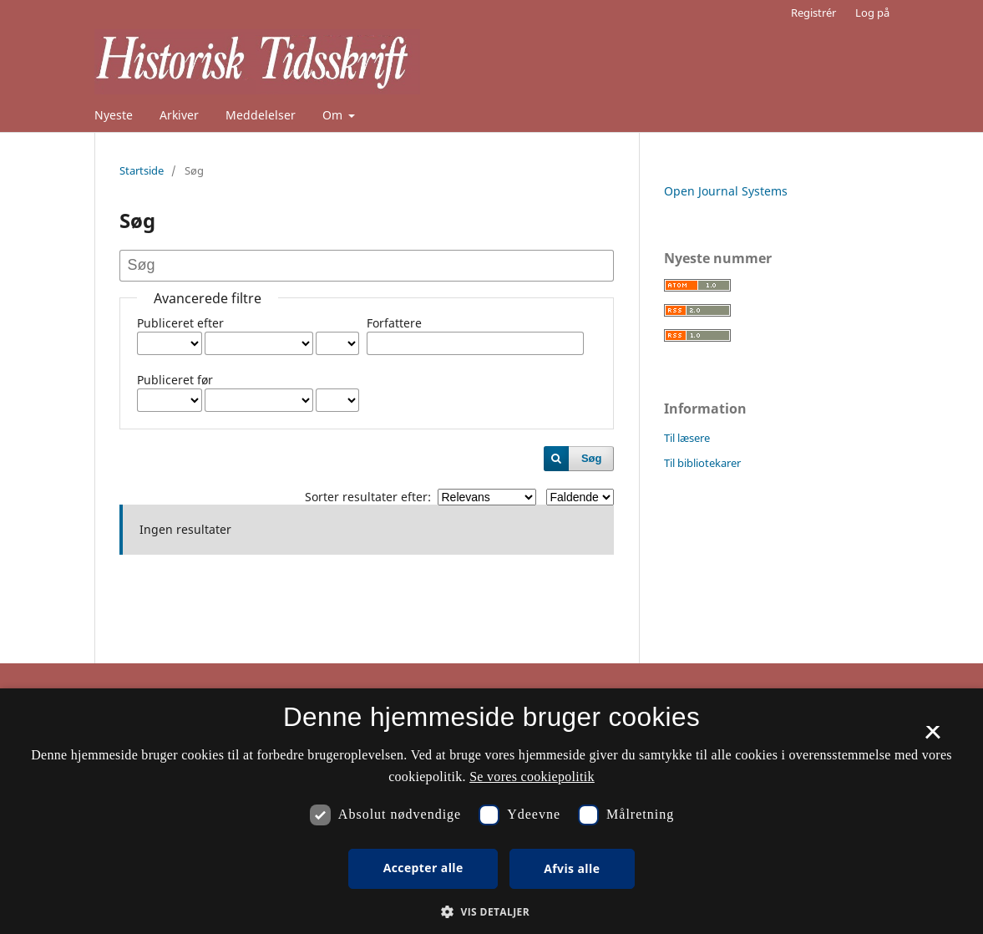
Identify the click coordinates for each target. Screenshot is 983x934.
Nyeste (113, 115)
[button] (491, 911)
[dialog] (491, 811)
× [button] (932, 737)
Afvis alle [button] (572, 868)
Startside (141, 170)
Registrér (813, 12)
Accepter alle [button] (423, 868)
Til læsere (687, 437)
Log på (872, 12)
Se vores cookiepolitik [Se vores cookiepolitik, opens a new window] (532, 776)
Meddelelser (260, 115)
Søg (591, 458)
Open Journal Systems (726, 191)
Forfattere (394, 323)
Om (334, 115)
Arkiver (179, 115)
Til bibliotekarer (702, 462)
